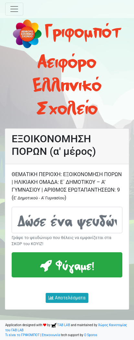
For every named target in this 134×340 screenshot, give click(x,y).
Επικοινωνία (51, 335)
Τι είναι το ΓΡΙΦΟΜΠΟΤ (22, 335)
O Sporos (90, 335)
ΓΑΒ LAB (60, 325)
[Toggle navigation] (14, 9)
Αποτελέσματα (67, 297)
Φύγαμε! (67, 265)
